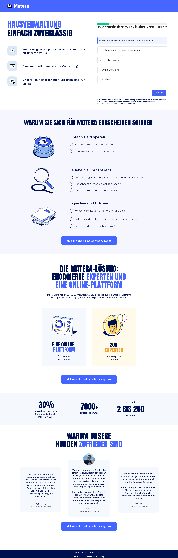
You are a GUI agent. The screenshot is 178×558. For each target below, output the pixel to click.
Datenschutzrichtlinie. (127, 104)
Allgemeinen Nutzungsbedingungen (122, 102)
